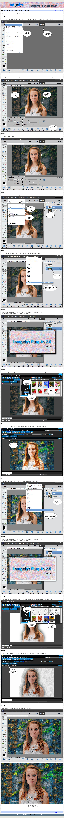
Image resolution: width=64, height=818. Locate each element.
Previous (57, 10)
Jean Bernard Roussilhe (33, 814)
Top (60, 10)
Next (62, 10)
